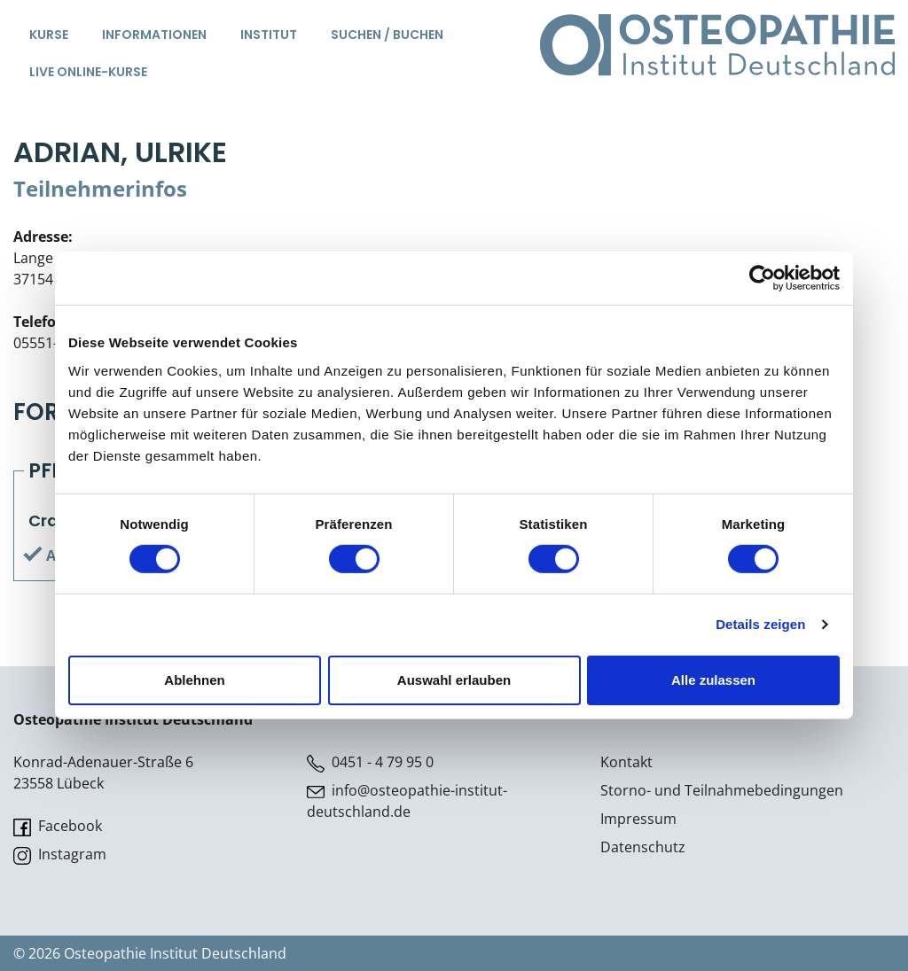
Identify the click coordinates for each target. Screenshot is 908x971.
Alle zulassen (713, 679)
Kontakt (626, 762)
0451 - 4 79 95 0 (370, 762)
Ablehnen (194, 679)
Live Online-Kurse (88, 72)
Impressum (638, 818)
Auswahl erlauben (454, 679)
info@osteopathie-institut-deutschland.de (407, 801)
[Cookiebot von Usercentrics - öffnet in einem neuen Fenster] (762, 278)
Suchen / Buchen (387, 34)
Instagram (59, 854)
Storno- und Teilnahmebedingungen (721, 790)
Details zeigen (760, 624)
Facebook (57, 826)
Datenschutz (642, 847)
